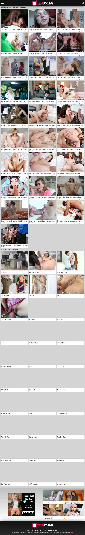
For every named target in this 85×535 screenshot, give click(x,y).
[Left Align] (2, 3)
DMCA (36, 530)
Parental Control (53, 530)
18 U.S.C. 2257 (42, 530)
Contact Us (30, 530)
